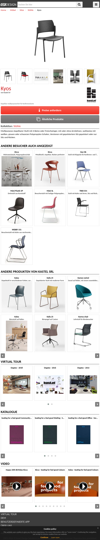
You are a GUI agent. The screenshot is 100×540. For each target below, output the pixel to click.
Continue (44, 537)
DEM (3, 518)
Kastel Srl (7, 93)
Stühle (17, 126)
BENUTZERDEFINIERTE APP (15, 521)
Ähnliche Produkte (50, 119)
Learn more (55, 537)
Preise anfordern (50, 110)
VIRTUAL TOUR (9, 514)
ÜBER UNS (6, 525)
